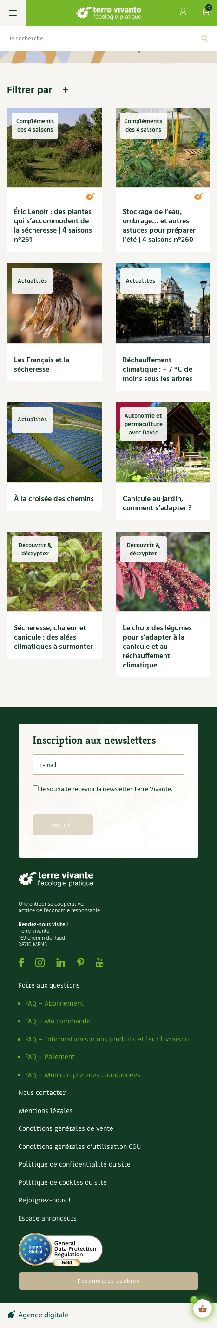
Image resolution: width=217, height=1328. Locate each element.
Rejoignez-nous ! (44, 1200)
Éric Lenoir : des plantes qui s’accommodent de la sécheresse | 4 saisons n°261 (53, 226)
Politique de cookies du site (63, 1182)
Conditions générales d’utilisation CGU (80, 1146)
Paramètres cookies (109, 1281)
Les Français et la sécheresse (41, 365)
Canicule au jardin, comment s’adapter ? (157, 503)
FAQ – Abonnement (54, 1003)
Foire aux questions (49, 985)
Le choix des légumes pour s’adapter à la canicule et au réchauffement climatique (157, 647)
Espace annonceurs (48, 1218)
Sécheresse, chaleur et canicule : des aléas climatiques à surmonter (53, 637)
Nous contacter (42, 1092)
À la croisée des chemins (54, 499)
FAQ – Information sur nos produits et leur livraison (107, 1039)
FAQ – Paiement (50, 1057)
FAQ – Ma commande (57, 1021)
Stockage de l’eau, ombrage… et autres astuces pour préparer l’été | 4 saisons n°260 (159, 226)
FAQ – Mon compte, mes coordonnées (82, 1075)
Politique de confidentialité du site (75, 1164)
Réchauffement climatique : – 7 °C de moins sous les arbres (157, 369)
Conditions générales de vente (66, 1128)
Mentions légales (46, 1111)
